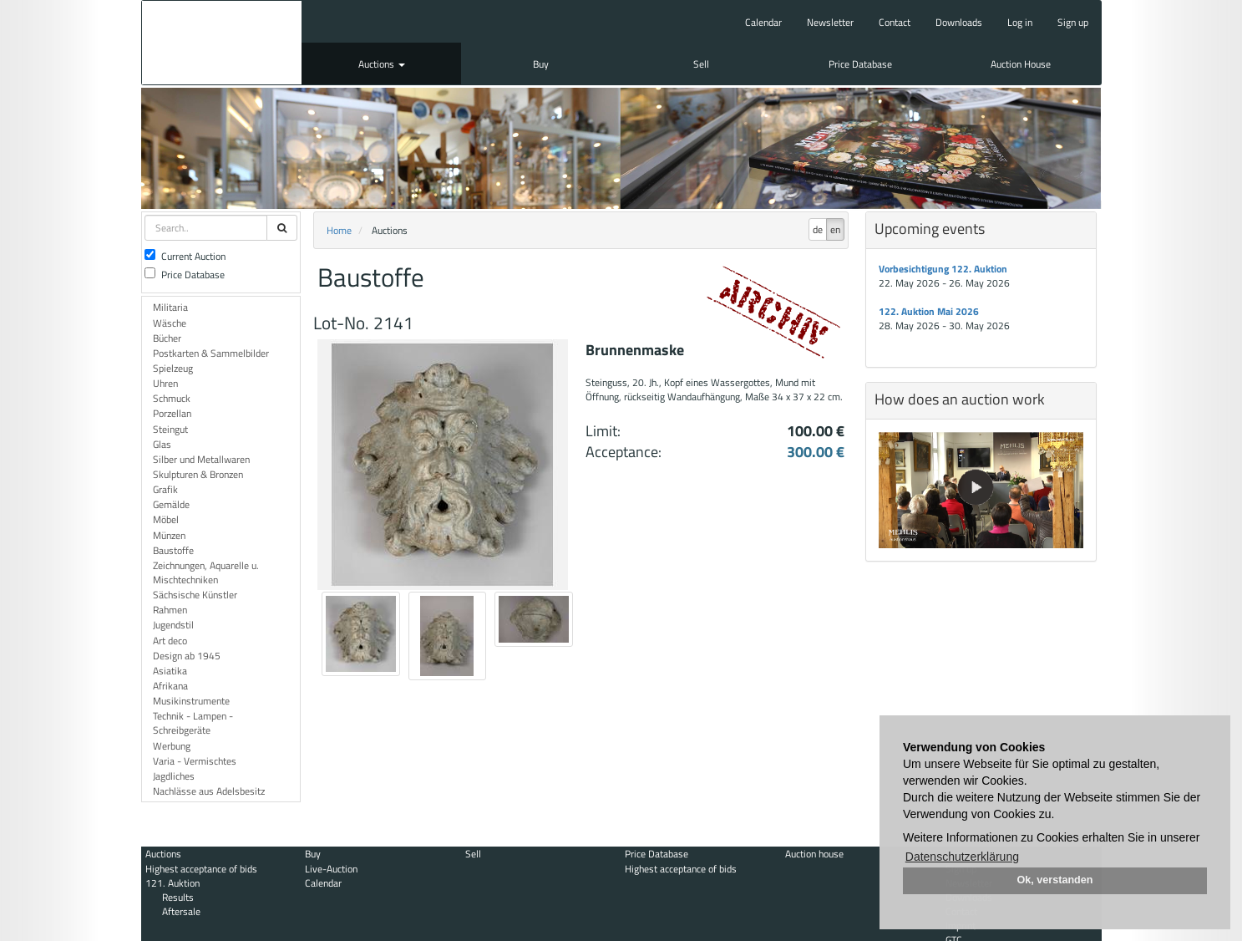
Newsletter (830, 22)
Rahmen (170, 610)
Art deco (170, 641)
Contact (894, 22)
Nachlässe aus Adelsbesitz (209, 791)
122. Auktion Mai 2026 (929, 311)
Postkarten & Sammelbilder (211, 353)
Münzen (169, 535)
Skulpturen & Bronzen (198, 474)
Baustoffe (173, 550)
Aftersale (181, 911)
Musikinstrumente (191, 701)
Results (178, 897)
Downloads (958, 22)
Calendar (763, 22)
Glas (162, 444)
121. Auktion (172, 883)
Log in (1019, 22)
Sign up (1072, 22)
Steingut (170, 429)
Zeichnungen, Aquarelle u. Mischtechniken (206, 572)
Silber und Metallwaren (201, 459)
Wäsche (169, 323)
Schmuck (171, 398)
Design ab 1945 (187, 656)
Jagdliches (174, 776)
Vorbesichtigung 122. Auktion (943, 269)
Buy (541, 64)
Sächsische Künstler (195, 595)
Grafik (165, 489)
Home (339, 230)
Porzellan (172, 413)
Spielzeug (173, 368)
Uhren (165, 383)
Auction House (1021, 64)
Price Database (860, 64)
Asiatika (170, 671)
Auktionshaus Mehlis (222, 42)
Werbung (171, 746)
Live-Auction (331, 869)
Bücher (167, 338)
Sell (701, 64)
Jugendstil (173, 625)
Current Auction (185, 256)
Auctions (381, 64)
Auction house (814, 854)
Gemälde (171, 504)
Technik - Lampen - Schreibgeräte (193, 723)
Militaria (170, 307)
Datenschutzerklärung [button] (962, 856)
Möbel (166, 519)
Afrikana (170, 686)
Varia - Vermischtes (194, 761)
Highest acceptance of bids (201, 869)
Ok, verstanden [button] (1055, 880)
